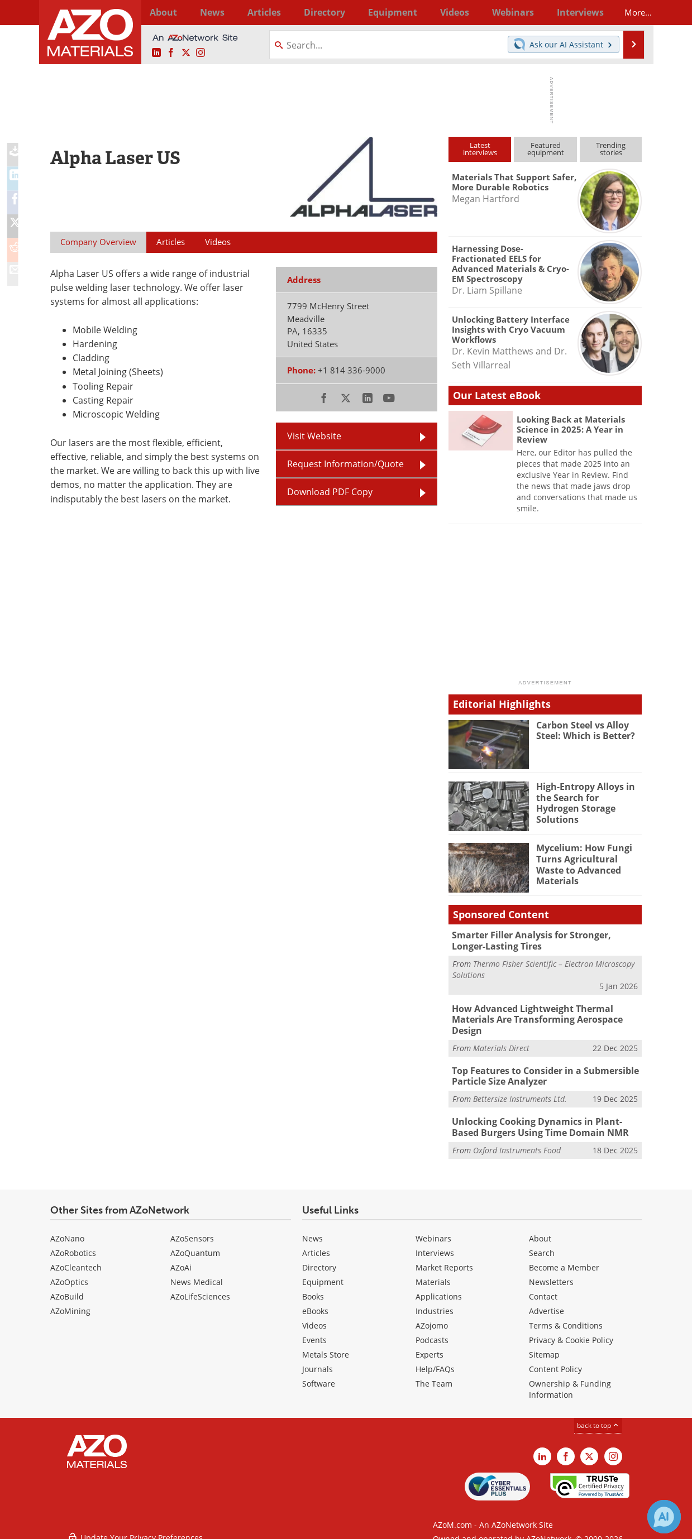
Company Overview (98, 241)
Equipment (322, 1274)
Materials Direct (501, 1043)
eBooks (315, 1303)
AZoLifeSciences (200, 1288)
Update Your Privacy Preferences (135, 1524)
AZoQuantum (195, 1245)
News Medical (196, 1274)
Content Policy (555, 1361)
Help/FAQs (435, 1361)
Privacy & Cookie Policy (571, 1332)
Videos (314, 1317)
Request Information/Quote (345, 464)
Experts (429, 1346)
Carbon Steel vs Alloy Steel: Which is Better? (583, 730)
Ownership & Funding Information (570, 1381)
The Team (434, 1375)
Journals (317, 1361)
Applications (439, 1288)
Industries (435, 1303)
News (312, 1230)
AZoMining (70, 1303)
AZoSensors (192, 1230)
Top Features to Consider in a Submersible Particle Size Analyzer (541, 1071)
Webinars (433, 1230)
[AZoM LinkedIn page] (156, 53)
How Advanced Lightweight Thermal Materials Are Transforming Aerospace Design (533, 1017)
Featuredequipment (545, 148)
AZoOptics (69, 1274)
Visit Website (314, 436)
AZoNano (67, 1230)
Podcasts (432, 1332)
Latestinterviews (480, 148)
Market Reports (444, 1259)
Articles (316, 1245)
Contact (543, 1288)
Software (318, 1375)
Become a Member (564, 1259)
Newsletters (551, 1274)
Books (313, 1288)
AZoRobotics (73, 1245)
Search (542, 1245)
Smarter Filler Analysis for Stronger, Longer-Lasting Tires (544, 940)
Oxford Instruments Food (517, 1142)
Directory (317, 12)
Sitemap (544, 1346)
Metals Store (325, 1346)
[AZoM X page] (186, 53)
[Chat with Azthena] (664, 1516)
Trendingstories (611, 148)
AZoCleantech (76, 1259)
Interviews (435, 1245)
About (540, 1230)
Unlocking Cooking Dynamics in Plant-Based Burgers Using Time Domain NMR (544, 1120)
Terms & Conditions (566, 1317)
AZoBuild (67, 1288)
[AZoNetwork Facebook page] (170, 53)
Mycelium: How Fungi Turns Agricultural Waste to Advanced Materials (589, 858)
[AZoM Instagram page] (200, 53)
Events (314, 1332)
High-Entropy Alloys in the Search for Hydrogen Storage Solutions (587, 796)
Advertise (546, 1303)
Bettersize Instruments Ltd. (520, 1092)
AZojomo (432, 1317)
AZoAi (181, 1259)
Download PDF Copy (330, 492)
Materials (433, 1274)
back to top (598, 1417)
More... (627, 12)
